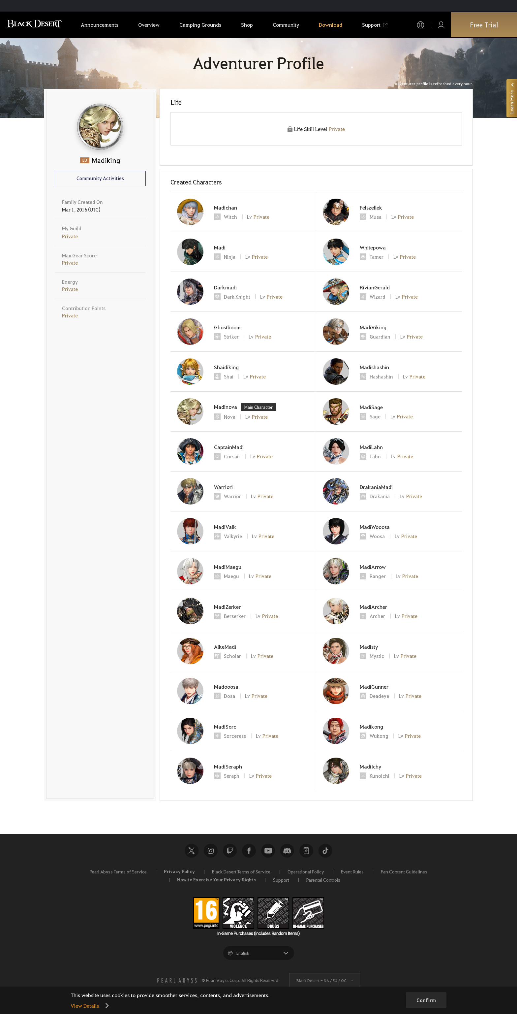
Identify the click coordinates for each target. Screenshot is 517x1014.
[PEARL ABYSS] (177, 980)
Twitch (230, 851)
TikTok (325, 851)
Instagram (211, 851)
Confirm (426, 1000)
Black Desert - (321, 980)
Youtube (268, 851)
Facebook (249, 851)
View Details (85, 1005)
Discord (287, 851)
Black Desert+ (306, 851)
